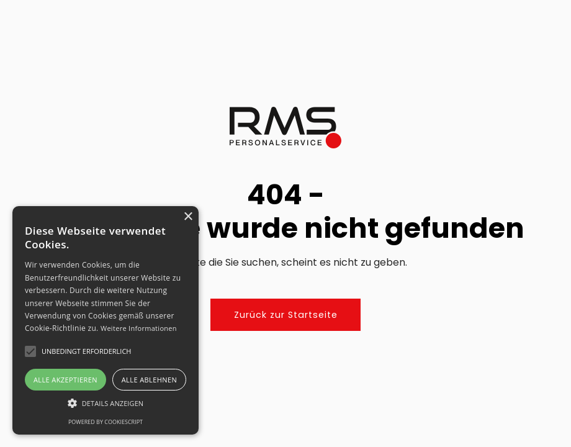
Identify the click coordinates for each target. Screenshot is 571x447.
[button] (105, 403)
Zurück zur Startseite (286, 315)
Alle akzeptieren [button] (65, 379)
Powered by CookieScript (105, 422)
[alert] (105, 320)
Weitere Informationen (139, 328)
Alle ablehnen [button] (149, 379)
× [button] (187, 217)
